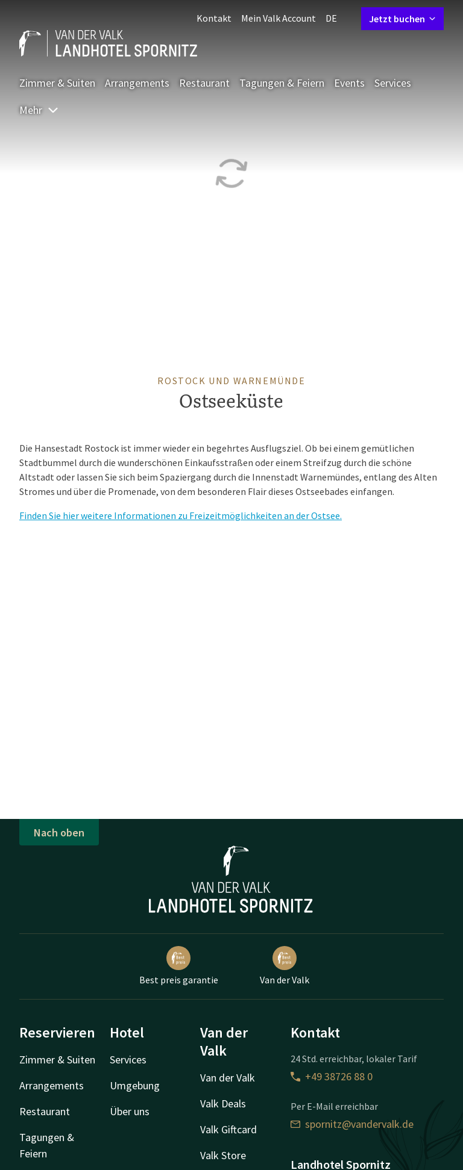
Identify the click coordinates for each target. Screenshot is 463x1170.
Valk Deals (223, 1103)
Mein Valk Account (278, 18)
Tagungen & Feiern (281, 83)
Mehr (39, 110)
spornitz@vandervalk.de (352, 1124)
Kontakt (214, 18)
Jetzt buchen (402, 19)
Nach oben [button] (59, 832)
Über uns (130, 1111)
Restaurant (204, 83)
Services (392, 83)
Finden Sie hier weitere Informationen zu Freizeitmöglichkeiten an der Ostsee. (180, 515)
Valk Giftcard (228, 1129)
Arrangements (137, 83)
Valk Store (223, 1155)
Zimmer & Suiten (57, 83)
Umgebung (135, 1085)
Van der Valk (284, 966)
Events (349, 83)
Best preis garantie (178, 966)
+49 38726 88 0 (332, 1076)
